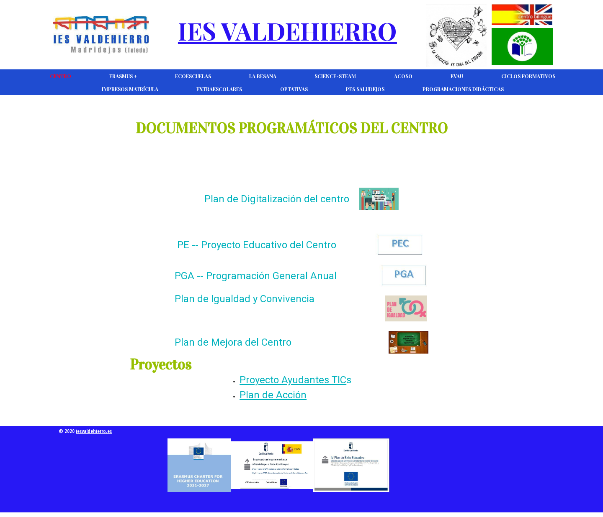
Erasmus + (123, 76)
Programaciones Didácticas (463, 89)
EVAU (457, 76)
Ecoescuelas (193, 76)
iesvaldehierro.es (94, 431)
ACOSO (403, 76)
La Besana (262, 76)
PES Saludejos (365, 89)
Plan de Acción (273, 395)
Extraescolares (219, 89)
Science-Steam (335, 76)
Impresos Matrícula (130, 89)
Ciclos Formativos (528, 76)
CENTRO (60, 76)
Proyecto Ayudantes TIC (293, 380)
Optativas (294, 89)
